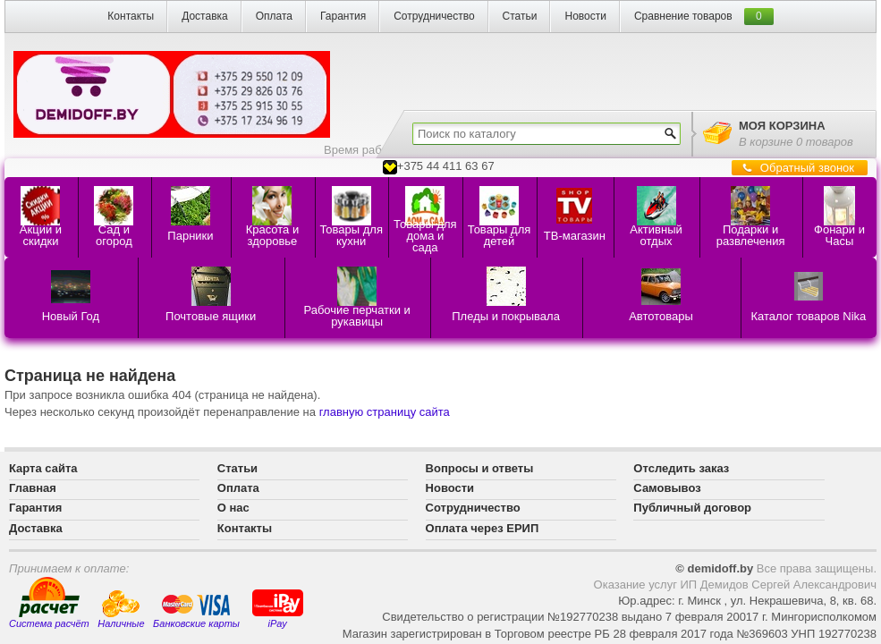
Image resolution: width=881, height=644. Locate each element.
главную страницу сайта (384, 412)
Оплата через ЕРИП (482, 528)
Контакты (130, 16)
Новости (585, 16)
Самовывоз (666, 488)
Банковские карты (196, 611)
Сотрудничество (434, 16)
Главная (32, 488)
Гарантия (343, 16)
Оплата (274, 16)
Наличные (120, 609)
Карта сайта (43, 468)
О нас (233, 507)
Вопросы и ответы (480, 468)
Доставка (205, 16)
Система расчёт (49, 603)
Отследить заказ (681, 468)
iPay (277, 607)
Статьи (520, 16)
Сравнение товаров (683, 16)
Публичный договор (692, 507)
